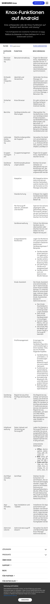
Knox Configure (30, 34)
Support (6, 565)
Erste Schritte (38, 3)
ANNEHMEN (25, 600)
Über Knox (6, 560)
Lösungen (6, 549)
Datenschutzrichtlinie (10, 595)
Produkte (6, 555)
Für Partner (7, 576)
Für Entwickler (9, 581)
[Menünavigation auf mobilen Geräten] (46, 3)
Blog (4, 571)
